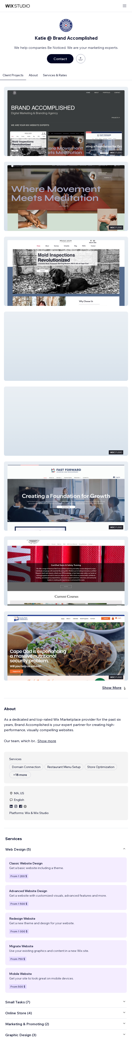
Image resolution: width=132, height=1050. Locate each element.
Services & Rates (55, 75)
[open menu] (124, 6)
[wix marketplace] (17, 6)
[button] (66, 121)
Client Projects (13, 75)
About (33, 75)
